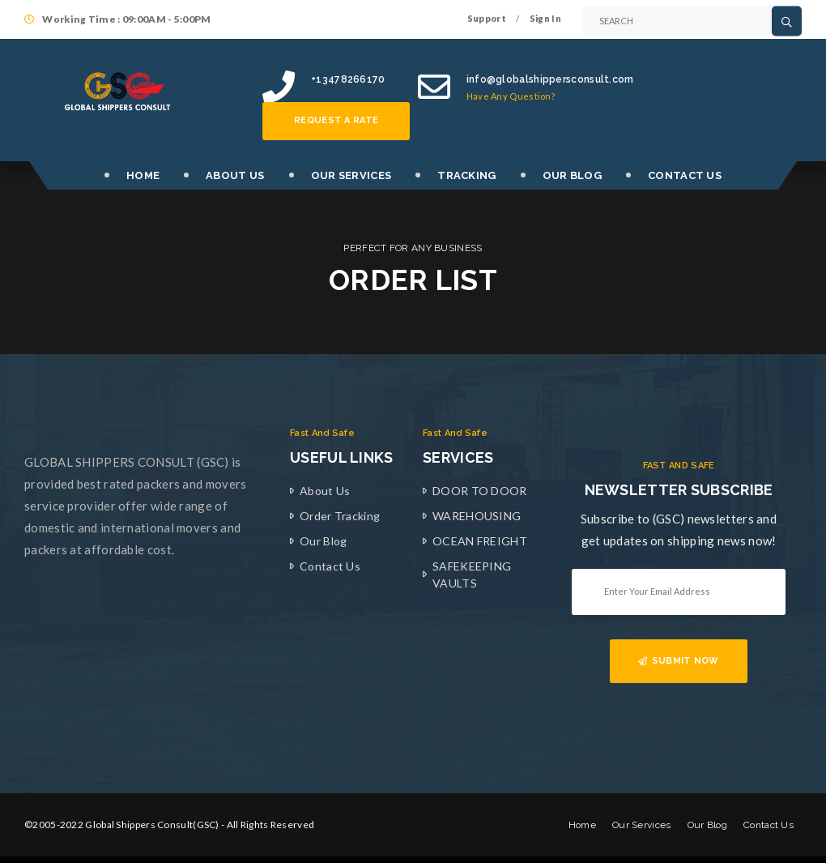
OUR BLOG (572, 175)
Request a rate (336, 120)
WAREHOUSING (476, 516)
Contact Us (330, 566)
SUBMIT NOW (678, 661)
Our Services (641, 825)
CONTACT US (685, 175)
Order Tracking (340, 516)
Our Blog (323, 541)
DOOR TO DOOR (479, 491)
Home (582, 825)
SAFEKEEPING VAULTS (471, 574)
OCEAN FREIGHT (479, 541)
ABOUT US (235, 175)
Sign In (545, 18)
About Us (325, 491)
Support (486, 18)
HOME (143, 175)
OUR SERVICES (351, 175)
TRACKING (466, 175)
